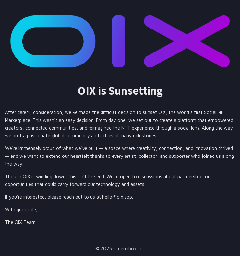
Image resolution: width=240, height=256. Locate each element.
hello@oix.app (117, 197)
